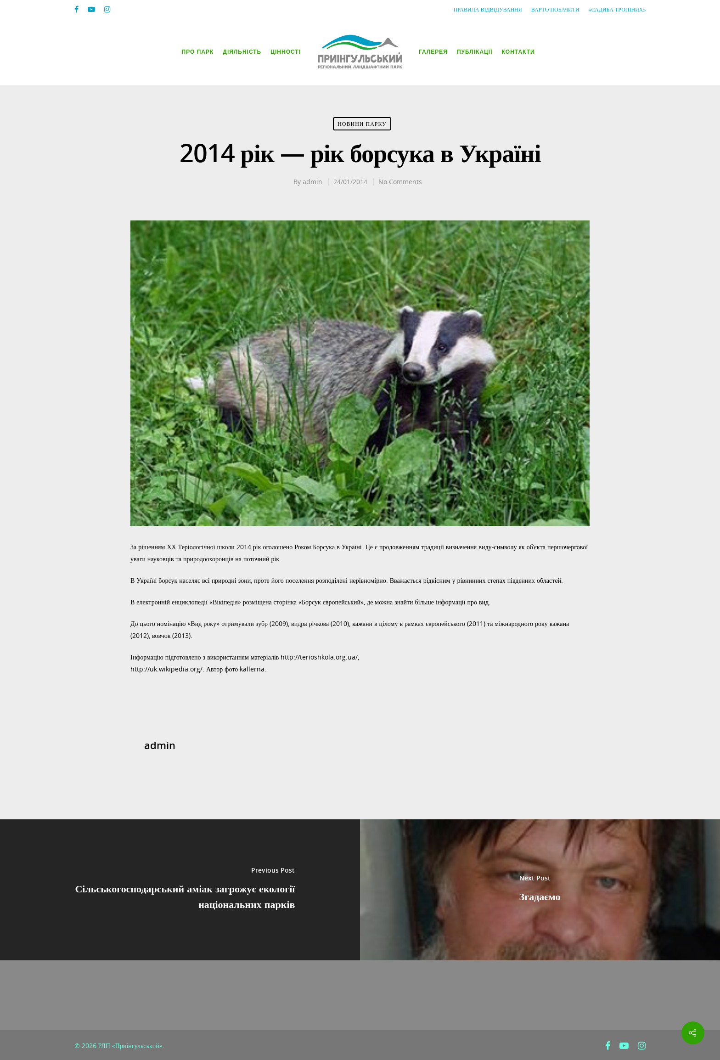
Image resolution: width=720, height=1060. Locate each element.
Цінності (285, 52)
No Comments (400, 181)
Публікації (475, 52)
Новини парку (362, 124)
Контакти (518, 52)
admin (312, 181)
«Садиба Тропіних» (617, 9)
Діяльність (242, 52)
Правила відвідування (488, 9)
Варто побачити (555, 9)
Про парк (198, 52)
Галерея (433, 52)
